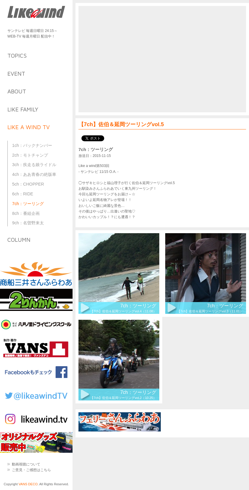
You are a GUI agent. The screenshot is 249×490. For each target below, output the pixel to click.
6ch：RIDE (22, 194)
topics (17, 55)
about (16, 91)
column (18, 239)
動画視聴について (26, 464)
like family (22, 109)
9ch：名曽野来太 (28, 222)
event (16, 73)
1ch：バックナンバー (32, 145)
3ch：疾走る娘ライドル (34, 164)
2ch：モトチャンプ (30, 155)
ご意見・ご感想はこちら (31, 470)
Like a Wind (36, 12)
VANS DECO (28, 484)
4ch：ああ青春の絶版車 (34, 174)
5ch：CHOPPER (28, 184)
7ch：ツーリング (28, 203)
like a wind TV (28, 127)
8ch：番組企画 (26, 213)
